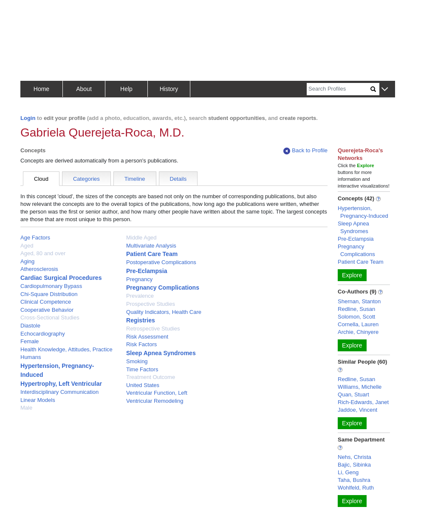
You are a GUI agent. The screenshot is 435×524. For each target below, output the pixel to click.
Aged (26, 245)
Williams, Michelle (359, 387)
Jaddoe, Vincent (357, 410)
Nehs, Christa (354, 457)
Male (26, 407)
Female (29, 341)
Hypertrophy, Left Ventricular (61, 383)
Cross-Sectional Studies (49, 317)
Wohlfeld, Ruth (356, 487)
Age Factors (35, 237)
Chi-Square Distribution (48, 294)
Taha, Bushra (354, 480)
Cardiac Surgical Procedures (61, 277)
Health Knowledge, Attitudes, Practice (66, 349)
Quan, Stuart (353, 394)
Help (126, 88)
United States (142, 385)
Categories (86, 179)
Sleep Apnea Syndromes (161, 353)
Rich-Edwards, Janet (363, 402)
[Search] (338, 89)
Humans (30, 357)
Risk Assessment (147, 336)
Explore (352, 275)
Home (41, 88)
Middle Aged (141, 237)
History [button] (169, 88)
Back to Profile (305, 150)
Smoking (137, 361)
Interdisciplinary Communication (59, 392)
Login (27, 118)
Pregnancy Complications (162, 287)
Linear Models (37, 400)
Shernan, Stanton (359, 301)
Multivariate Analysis (151, 245)
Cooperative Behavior (46, 310)
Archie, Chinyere (358, 332)
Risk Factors (141, 344)
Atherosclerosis (39, 269)
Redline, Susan (356, 309)
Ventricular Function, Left (156, 393)
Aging (27, 261)
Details (178, 179)
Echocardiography (42, 333)
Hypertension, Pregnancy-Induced (363, 212)
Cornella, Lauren (358, 324)
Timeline (134, 179)
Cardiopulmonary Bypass (51, 286)
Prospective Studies (150, 304)
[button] (384, 89)
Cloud (41, 179)
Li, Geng (348, 472)
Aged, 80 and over (42, 253)
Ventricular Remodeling (154, 401)
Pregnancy (139, 279)
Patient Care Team (152, 254)
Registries (140, 320)
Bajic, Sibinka (354, 464)
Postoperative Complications (161, 262)
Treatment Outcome (150, 377)
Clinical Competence (45, 302)
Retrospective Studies (153, 328)
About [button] (84, 88)
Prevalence (140, 296)
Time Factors (142, 369)
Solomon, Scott (356, 316)
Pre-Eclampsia (146, 271)
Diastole (30, 325)
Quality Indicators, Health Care (163, 312)
